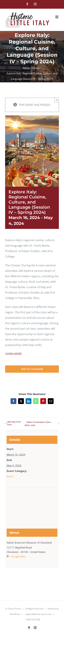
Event (10, 476)
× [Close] (57, 99)
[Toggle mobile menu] (57, 17)
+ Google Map (17, 556)
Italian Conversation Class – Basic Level (38, 423)
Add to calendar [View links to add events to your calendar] (32, 369)
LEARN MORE (13, 354)
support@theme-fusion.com (38, 614)
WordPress (15, 614)
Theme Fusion (14, 608)
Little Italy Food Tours (14, 423)
